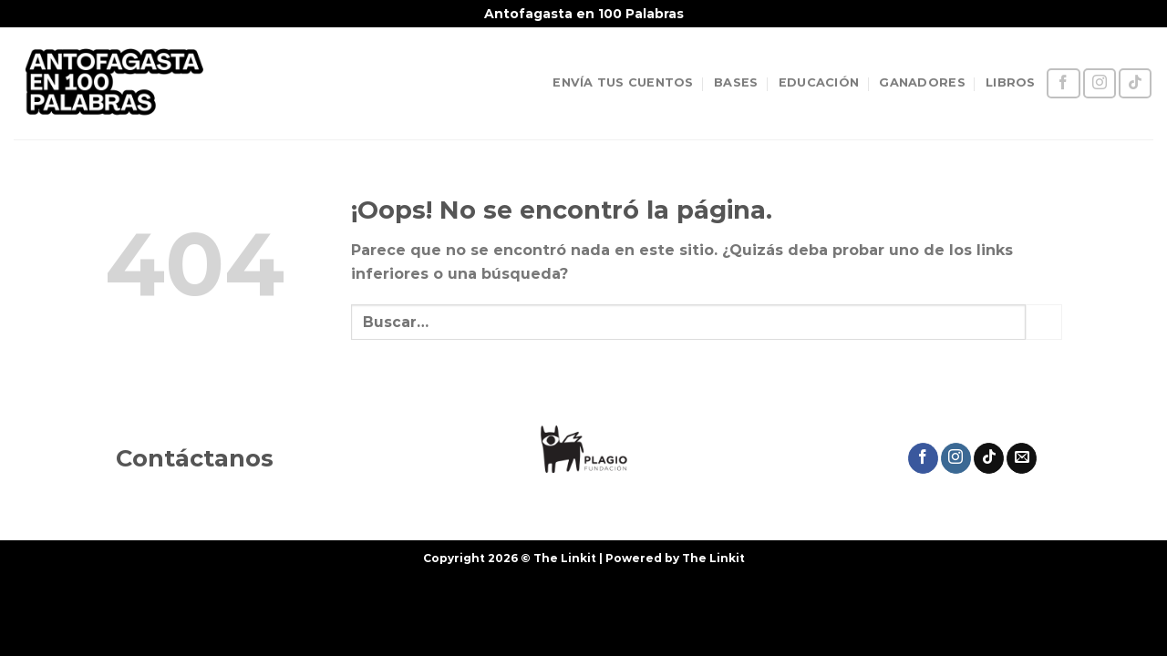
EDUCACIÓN (819, 82)
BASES (736, 82)
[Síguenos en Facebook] (1063, 83)
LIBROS (1011, 82)
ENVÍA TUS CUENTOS (623, 82)
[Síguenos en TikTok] (1135, 83)
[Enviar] (1044, 322)
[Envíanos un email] (1022, 458)
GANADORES (922, 82)
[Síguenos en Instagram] (1099, 83)
